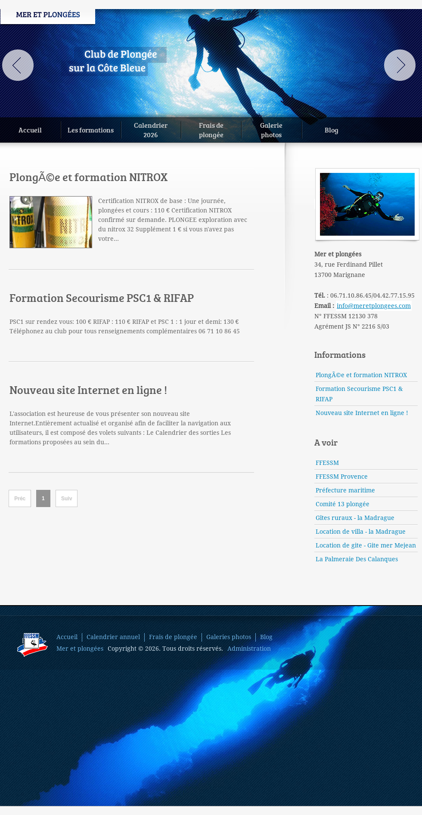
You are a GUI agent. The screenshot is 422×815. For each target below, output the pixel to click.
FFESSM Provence (342, 476)
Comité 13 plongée (342, 504)
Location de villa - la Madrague (361, 531)
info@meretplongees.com (374, 305)
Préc (19, 498)
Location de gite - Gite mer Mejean (366, 545)
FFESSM (327, 462)
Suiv (66, 498)
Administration (249, 648)
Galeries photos (228, 637)
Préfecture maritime (345, 490)
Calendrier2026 (151, 129)
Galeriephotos (271, 129)
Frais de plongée (173, 637)
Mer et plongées (79, 648)
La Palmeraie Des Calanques (357, 559)
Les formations (91, 129)
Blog (331, 129)
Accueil (30, 129)
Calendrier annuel (113, 637)
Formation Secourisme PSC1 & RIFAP (101, 297)
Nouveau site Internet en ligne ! (88, 389)
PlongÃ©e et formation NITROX (88, 176)
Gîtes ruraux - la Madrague (355, 517)
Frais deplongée (211, 129)
